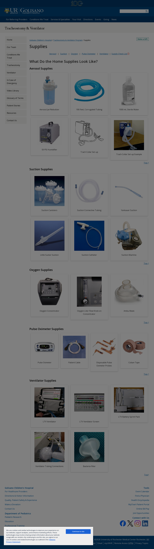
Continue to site (78, 531)
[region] (48, 535)
